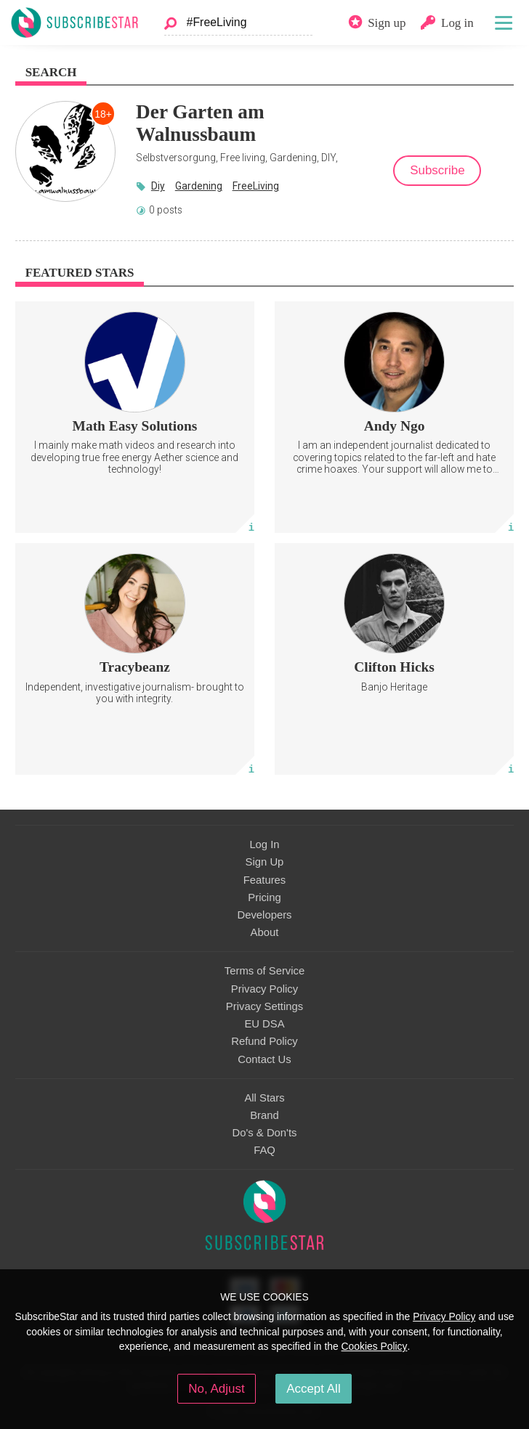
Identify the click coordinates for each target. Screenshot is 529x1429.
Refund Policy (264, 1041)
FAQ (264, 1150)
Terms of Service (264, 971)
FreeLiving (256, 186)
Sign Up (265, 862)
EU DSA (264, 1024)
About (265, 932)
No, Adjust (216, 1389)
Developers (264, 915)
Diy (158, 186)
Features (264, 880)
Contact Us (264, 1059)
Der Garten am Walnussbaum (200, 122)
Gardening (198, 186)
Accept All (313, 1389)
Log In (264, 844)
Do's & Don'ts (265, 1133)
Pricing (264, 897)
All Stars (264, 1098)
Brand (264, 1115)
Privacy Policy (264, 989)
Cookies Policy (375, 1346)
